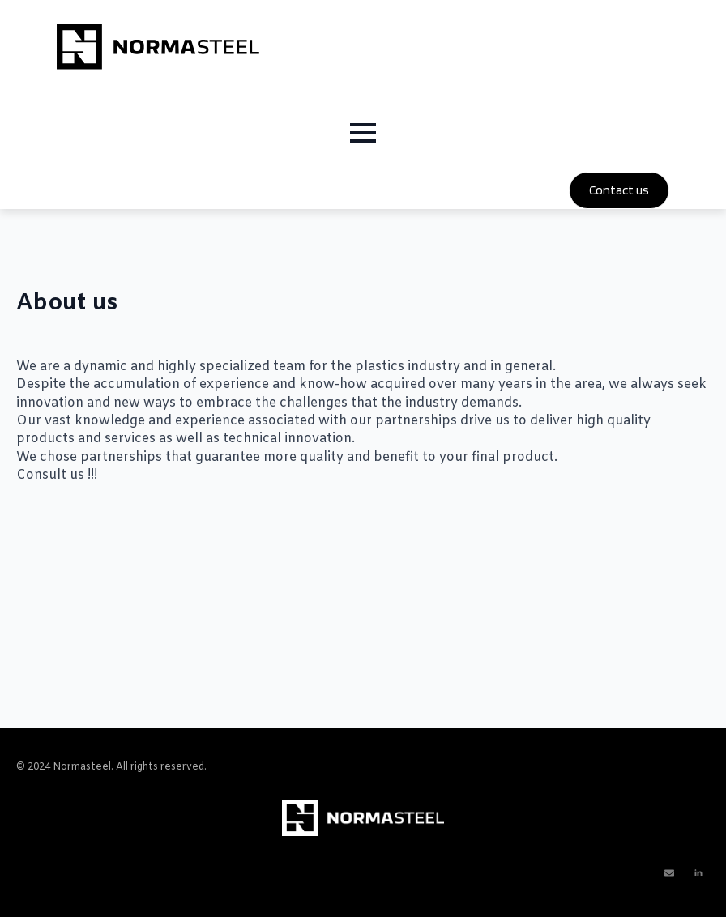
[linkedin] (698, 873)
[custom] (669, 873)
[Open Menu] (363, 133)
